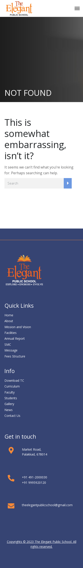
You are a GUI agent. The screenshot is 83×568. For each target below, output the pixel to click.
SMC (7, 344)
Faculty (9, 392)
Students (10, 398)
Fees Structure (14, 356)
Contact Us (12, 415)
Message (10, 350)
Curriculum (12, 386)
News (8, 410)
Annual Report (14, 338)
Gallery (9, 404)
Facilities (10, 333)
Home (8, 315)
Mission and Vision (17, 327)
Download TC (14, 380)
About (8, 321)
